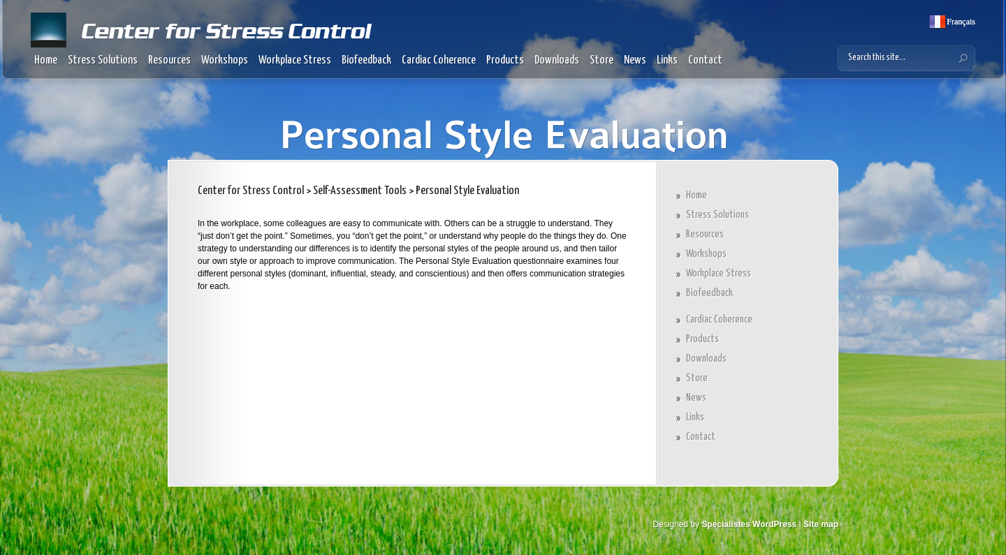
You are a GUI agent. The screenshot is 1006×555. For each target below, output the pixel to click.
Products (505, 60)
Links (667, 60)
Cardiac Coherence (439, 60)
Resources (169, 60)
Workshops (224, 60)
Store (601, 60)
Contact (705, 60)
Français (960, 21)
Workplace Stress (294, 60)
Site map (820, 524)
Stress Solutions (103, 60)
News (635, 60)
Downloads (556, 60)
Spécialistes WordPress (748, 524)
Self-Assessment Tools (360, 191)
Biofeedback (366, 60)
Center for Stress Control (251, 191)
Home (45, 60)
